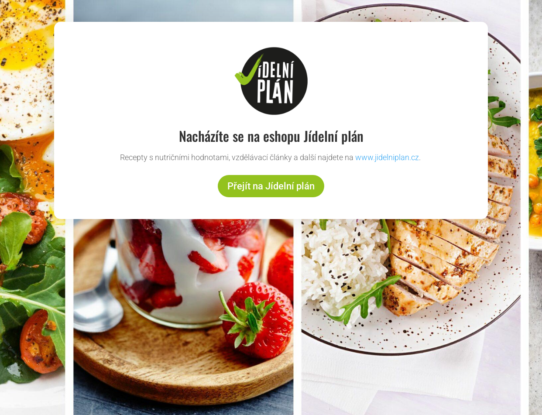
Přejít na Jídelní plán (271, 186)
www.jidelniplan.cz (387, 157)
